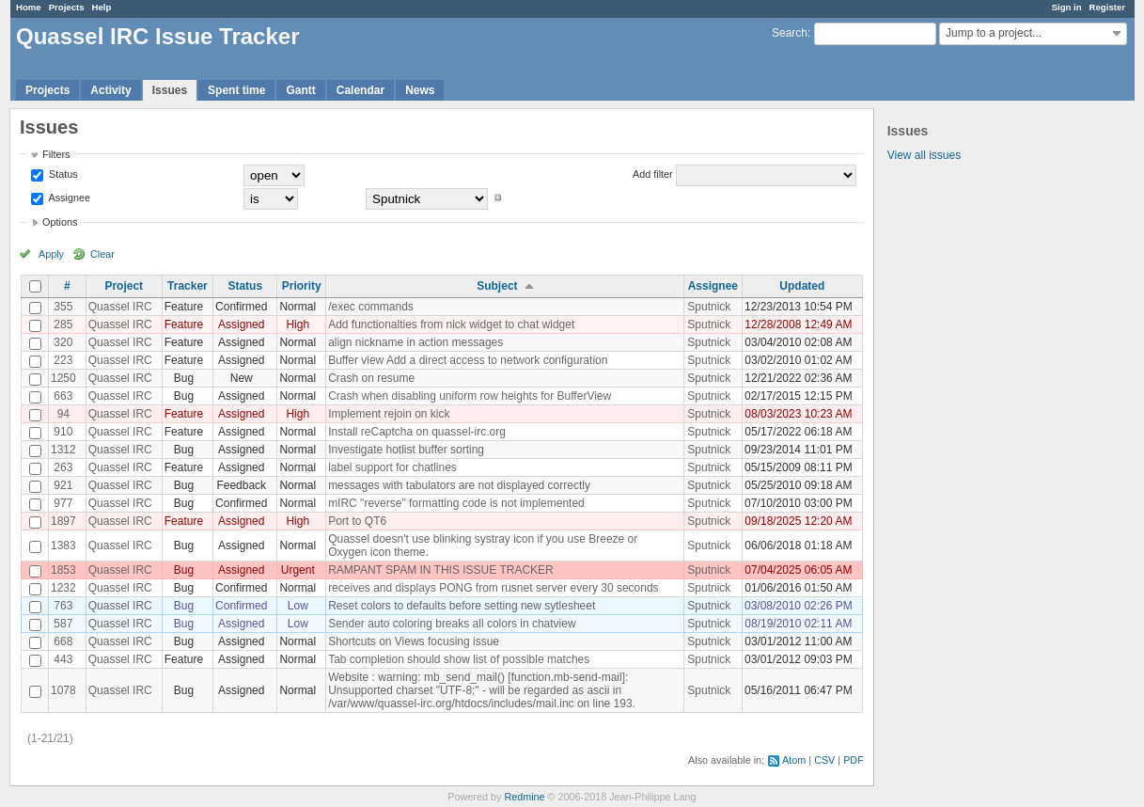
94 (63, 413)
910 (63, 431)
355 (63, 306)
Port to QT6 (357, 521)
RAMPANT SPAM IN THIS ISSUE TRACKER (441, 570)
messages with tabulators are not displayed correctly (459, 485)
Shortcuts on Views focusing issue (413, 641)
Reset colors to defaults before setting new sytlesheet (461, 605)
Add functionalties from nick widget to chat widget (451, 324)
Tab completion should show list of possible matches (458, 659)
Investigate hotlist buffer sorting (406, 449)
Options (59, 222)
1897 (63, 521)
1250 (63, 378)
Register (1107, 7)
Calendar (360, 90)
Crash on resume (371, 378)
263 (63, 467)
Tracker (187, 286)
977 (63, 503)
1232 (63, 587)
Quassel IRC (120, 306)
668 (63, 641)
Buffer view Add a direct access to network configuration (467, 360)
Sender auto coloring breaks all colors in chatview (451, 623)
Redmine (524, 796)
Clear (102, 254)
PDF (853, 760)
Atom (794, 760)
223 (63, 360)
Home (28, 7)
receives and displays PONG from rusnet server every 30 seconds (493, 587)
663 (63, 396)
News (419, 90)
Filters (56, 154)
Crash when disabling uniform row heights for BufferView (469, 396)
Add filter (653, 174)
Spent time (236, 90)
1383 (63, 545)
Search (789, 33)
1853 (63, 570)
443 (63, 659)
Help (102, 7)
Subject (497, 286)
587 (63, 623)
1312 (63, 449)
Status (62, 174)
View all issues (924, 155)
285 (63, 324)
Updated (801, 286)
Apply (51, 254)
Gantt (300, 90)
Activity (110, 90)
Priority (301, 286)
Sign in (1067, 7)
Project (123, 286)
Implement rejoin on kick (388, 413)
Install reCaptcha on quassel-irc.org (417, 431)
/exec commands (371, 306)
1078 (63, 690)
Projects (67, 7)
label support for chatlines (392, 467)
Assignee (68, 197)
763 (63, 605)
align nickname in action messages (415, 342)
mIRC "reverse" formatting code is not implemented (456, 503)
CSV (824, 760)
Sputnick (708, 306)
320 (63, 342)
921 (63, 485)
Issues (169, 90)
